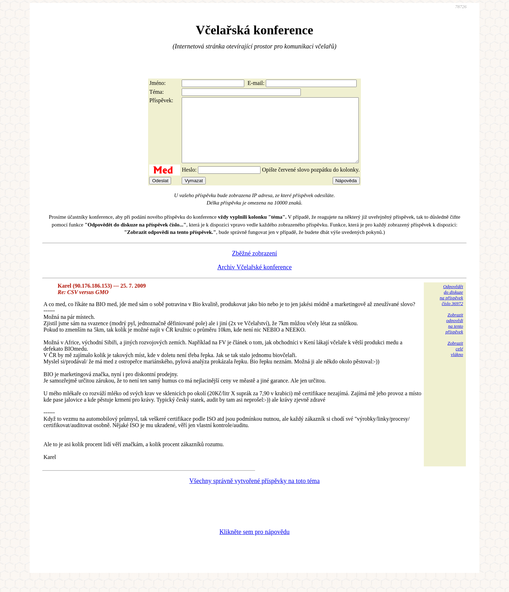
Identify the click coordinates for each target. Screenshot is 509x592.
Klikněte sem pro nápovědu (254, 544)
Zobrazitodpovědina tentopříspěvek (454, 336)
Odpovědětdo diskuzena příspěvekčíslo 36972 (451, 308)
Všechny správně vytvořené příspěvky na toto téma (254, 493)
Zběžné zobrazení (254, 266)
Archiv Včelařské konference (254, 279)
